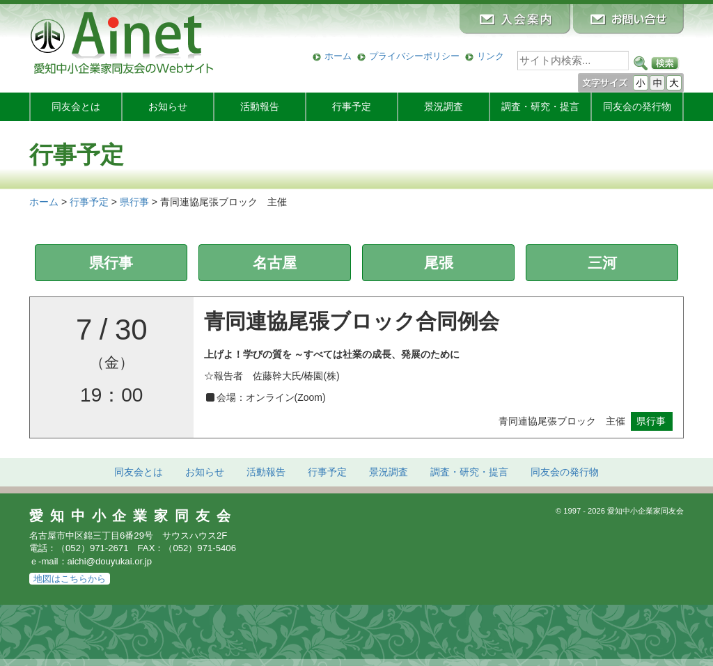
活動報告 (259, 106)
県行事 (111, 263)
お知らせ (167, 106)
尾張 (438, 263)
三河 (602, 263)
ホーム (338, 56)
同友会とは (76, 106)
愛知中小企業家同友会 (133, 515)
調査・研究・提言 (540, 106)
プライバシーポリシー (414, 56)
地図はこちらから (69, 578)
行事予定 (351, 106)
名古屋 (275, 263)
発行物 (637, 106)
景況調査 (443, 106)
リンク (490, 56)
